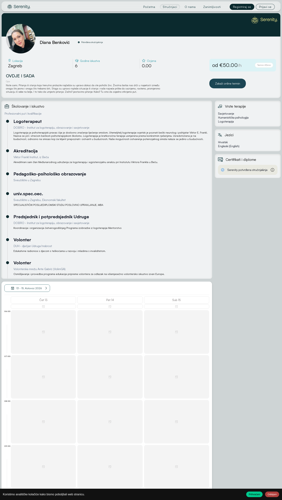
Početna (149, 7)
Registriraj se (242, 7)
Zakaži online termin (227, 83)
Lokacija (17, 61)
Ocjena (151, 61)
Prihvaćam (254, 494)
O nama (190, 7)
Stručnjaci (170, 7)
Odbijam (272, 494)
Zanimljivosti (212, 7)
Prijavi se (265, 7)
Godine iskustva (90, 61)
